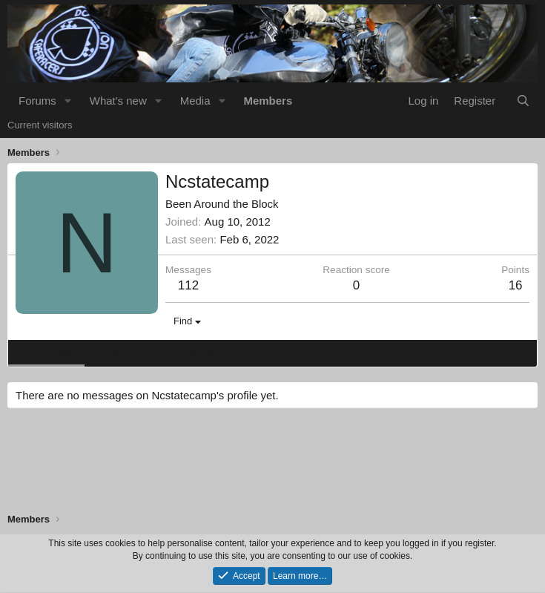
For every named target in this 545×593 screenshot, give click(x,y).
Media (195, 100)
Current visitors (39, 125)
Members (267, 100)
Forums (37, 100)
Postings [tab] (195, 352)
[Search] (523, 100)
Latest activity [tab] (125, 352)
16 (516, 285)
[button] (68, 100)
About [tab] (245, 352)
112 (188, 285)
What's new (118, 100)
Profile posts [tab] (46, 352)
